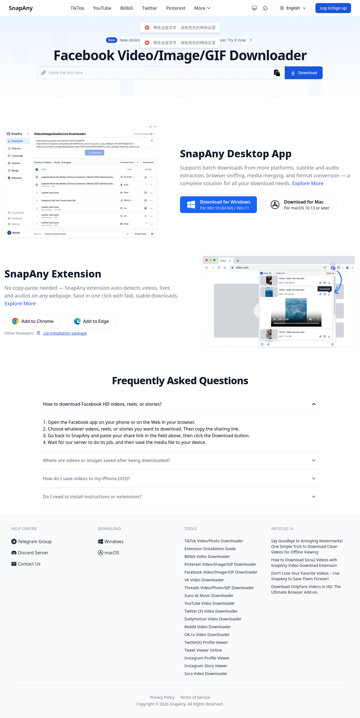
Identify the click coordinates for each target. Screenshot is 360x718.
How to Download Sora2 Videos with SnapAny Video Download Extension (304, 562)
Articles (283, 528)
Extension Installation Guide (210, 548)
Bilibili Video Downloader (207, 556)
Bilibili (126, 8)
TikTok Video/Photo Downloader (213, 540)
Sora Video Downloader (205, 673)
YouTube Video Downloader (209, 603)
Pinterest (175, 8)
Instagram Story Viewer (205, 665)
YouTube (102, 8)
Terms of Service (195, 697)
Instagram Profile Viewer (207, 658)
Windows (110, 541)
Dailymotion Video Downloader (212, 619)
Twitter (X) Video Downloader (211, 611)
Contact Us (25, 564)
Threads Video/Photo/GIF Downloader (219, 587)
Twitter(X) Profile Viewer (206, 642)
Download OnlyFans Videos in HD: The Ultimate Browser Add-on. (306, 589)
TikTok (77, 8)
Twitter (149, 8)
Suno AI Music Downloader (209, 595)
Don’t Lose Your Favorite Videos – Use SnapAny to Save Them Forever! (305, 575)
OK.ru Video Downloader (207, 634)
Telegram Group (31, 541)
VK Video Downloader (204, 579)
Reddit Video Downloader (207, 626)
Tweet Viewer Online (203, 650)
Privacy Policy (162, 697)
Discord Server (29, 553)
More (202, 8)
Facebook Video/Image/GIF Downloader (220, 572)
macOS (108, 553)
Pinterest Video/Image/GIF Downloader (220, 564)
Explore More (307, 183)
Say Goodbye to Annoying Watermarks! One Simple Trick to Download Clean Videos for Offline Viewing (306, 546)
